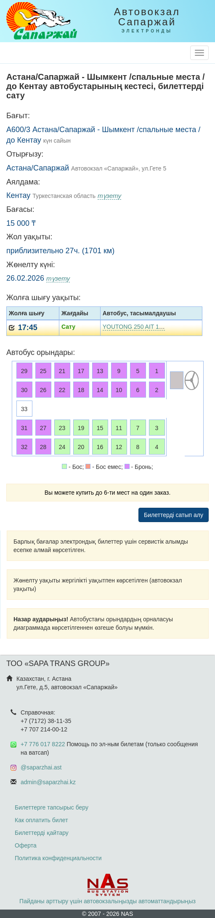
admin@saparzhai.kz (48, 782)
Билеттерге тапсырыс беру (51, 807)
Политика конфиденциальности (58, 858)
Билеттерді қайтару (42, 832)
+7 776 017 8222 (43, 744)
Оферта (26, 845)
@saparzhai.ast (41, 767)
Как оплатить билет (41, 820)
